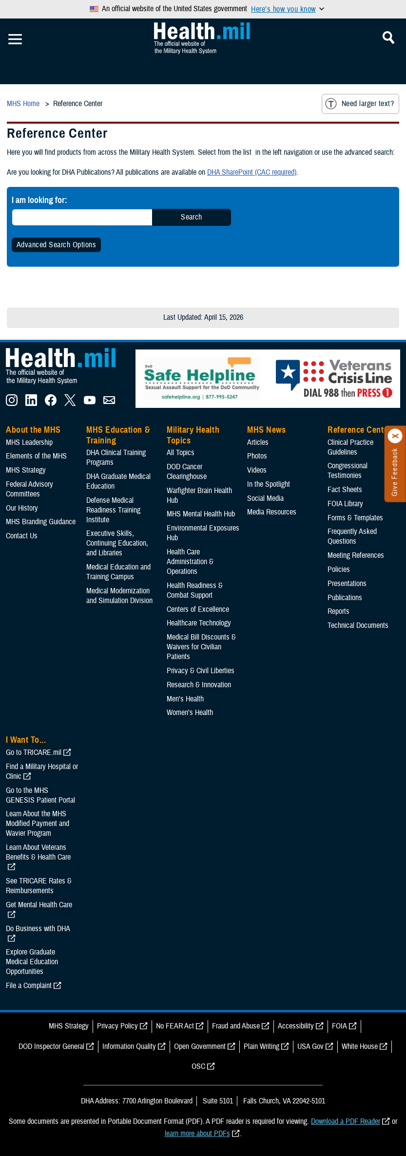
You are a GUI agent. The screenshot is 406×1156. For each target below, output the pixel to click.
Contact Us (22, 536)
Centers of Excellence (198, 609)
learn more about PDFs (197, 1133)
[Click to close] (395, 436)
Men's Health (185, 699)
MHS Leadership (29, 442)
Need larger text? (359, 104)
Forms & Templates (355, 518)
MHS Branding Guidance (41, 522)
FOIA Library (345, 504)
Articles (258, 442)
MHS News (266, 429)
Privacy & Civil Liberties (200, 671)
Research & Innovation (199, 685)
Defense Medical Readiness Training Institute (113, 510)
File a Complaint (29, 986)
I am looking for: (39, 200)
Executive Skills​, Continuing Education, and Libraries (117, 543)
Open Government (200, 1046)
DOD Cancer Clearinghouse (187, 471)
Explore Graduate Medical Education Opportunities (32, 961)
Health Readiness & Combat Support (195, 590)
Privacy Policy (117, 1026)
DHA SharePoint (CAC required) (251, 172)
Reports (338, 611)
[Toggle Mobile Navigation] (15, 39)
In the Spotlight (268, 484)
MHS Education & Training (118, 435)
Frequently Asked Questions (352, 536)
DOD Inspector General (51, 1046)
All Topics (180, 453)
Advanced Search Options (56, 245)
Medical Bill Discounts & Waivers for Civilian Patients (201, 646)
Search (191, 217)
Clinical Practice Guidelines (350, 447)
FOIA (339, 1026)
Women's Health (190, 712)
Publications (345, 598)
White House (360, 1046)
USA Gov (310, 1046)
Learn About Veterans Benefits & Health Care (38, 852)
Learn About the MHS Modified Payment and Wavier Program (37, 823)
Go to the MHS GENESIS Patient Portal (40, 795)
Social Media (265, 498)
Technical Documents (358, 625)
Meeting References (356, 555)
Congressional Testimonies (347, 470)
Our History (22, 508)
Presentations (347, 583)
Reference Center (359, 429)
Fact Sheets (345, 490)
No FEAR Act (175, 1026)
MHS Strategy (26, 470)
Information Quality (129, 1046)
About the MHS (33, 429)
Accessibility (296, 1026)
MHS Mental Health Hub (201, 514)
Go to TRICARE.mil (33, 752)
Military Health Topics (193, 435)
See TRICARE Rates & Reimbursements (39, 886)
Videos (257, 470)
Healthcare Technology (199, 623)
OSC (198, 1066)
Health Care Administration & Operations (190, 561)
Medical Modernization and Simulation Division (119, 596)
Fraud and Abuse (236, 1026)
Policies (339, 569)
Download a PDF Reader (345, 1121)
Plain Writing (261, 1046)
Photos (257, 456)
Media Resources (271, 512)
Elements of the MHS (36, 456)
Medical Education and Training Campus (118, 572)
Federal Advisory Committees (29, 489)
